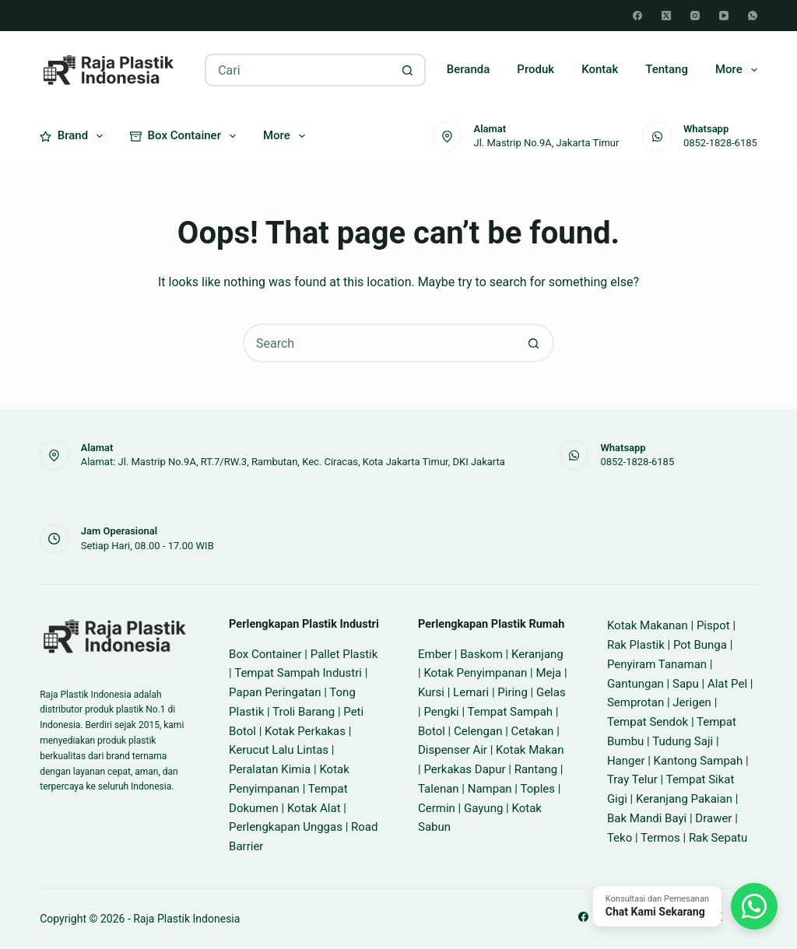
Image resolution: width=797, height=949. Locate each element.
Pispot (713, 625)
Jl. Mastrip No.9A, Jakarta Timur (546, 143)
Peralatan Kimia (270, 769)
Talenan (438, 789)
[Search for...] (298, 70)
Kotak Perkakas (305, 731)
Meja (548, 673)
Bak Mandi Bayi (646, 818)
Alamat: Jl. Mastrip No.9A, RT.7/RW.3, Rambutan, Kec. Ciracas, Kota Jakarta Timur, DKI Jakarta (293, 461)
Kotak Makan (530, 750)
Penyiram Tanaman (657, 664)
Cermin (436, 808)
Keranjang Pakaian (684, 799)
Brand (74, 136)
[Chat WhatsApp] (685, 906)
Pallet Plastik (344, 654)
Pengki (440, 712)
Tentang (666, 69)
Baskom (481, 654)
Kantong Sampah (698, 761)
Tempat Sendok (647, 722)
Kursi (431, 692)
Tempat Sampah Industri (298, 673)
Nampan (490, 789)
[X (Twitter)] (666, 15)
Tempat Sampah (510, 712)
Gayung (483, 808)
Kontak (599, 69)
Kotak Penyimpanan (475, 673)
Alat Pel (727, 684)
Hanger (626, 761)
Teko (619, 838)
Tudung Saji (682, 741)
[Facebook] (637, 15)
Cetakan (532, 731)
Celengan (478, 731)
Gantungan (635, 684)
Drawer (713, 818)
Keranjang (537, 654)
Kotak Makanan (647, 625)
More (736, 70)
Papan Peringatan (275, 692)
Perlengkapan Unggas (285, 827)
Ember (434, 654)
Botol (431, 731)
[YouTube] (724, 15)
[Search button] (407, 70)
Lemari (471, 692)
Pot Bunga (700, 645)
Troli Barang (303, 712)
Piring (512, 692)
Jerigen (691, 702)
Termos (660, 838)
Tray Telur (632, 779)
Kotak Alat (314, 808)
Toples (537, 789)
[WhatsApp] (752, 15)
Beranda (468, 69)
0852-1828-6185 (720, 143)
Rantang (535, 769)
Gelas (551, 692)
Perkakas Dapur (464, 769)
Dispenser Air (452, 750)
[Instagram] (695, 15)
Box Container (186, 136)
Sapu (685, 684)
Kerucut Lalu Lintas (278, 750)
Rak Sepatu (718, 838)
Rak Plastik (636, 645)
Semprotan (635, 702)
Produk (535, 69)
